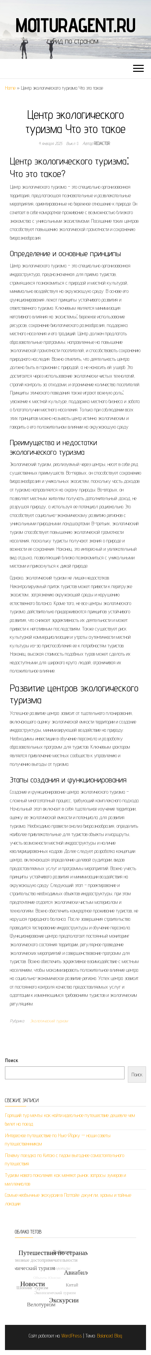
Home (10, 88)
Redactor (102, 143)
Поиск (11, 1060)
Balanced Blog (109, 1335)
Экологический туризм (49, 1020)
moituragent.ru (75, 25)
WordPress (71, 1335)
